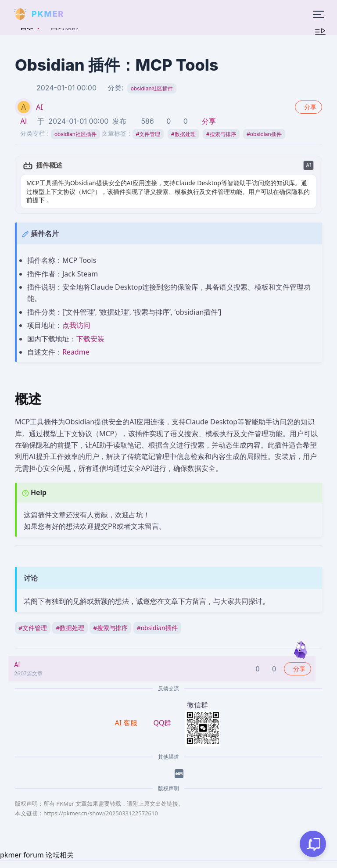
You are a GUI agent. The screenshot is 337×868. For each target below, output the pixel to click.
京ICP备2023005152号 (202, 863)
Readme (76, 343)
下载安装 (90, 330)
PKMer (93, 863)
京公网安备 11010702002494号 (285, 863)
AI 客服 (127, 714)
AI (39, 107)
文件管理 (148, 134)
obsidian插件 (264, 134)
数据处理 (183, 134)
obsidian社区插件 (152, 88)
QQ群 (162, 714)
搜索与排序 (221, 134)
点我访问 (76, 317)
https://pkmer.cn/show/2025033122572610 (100, 804)
